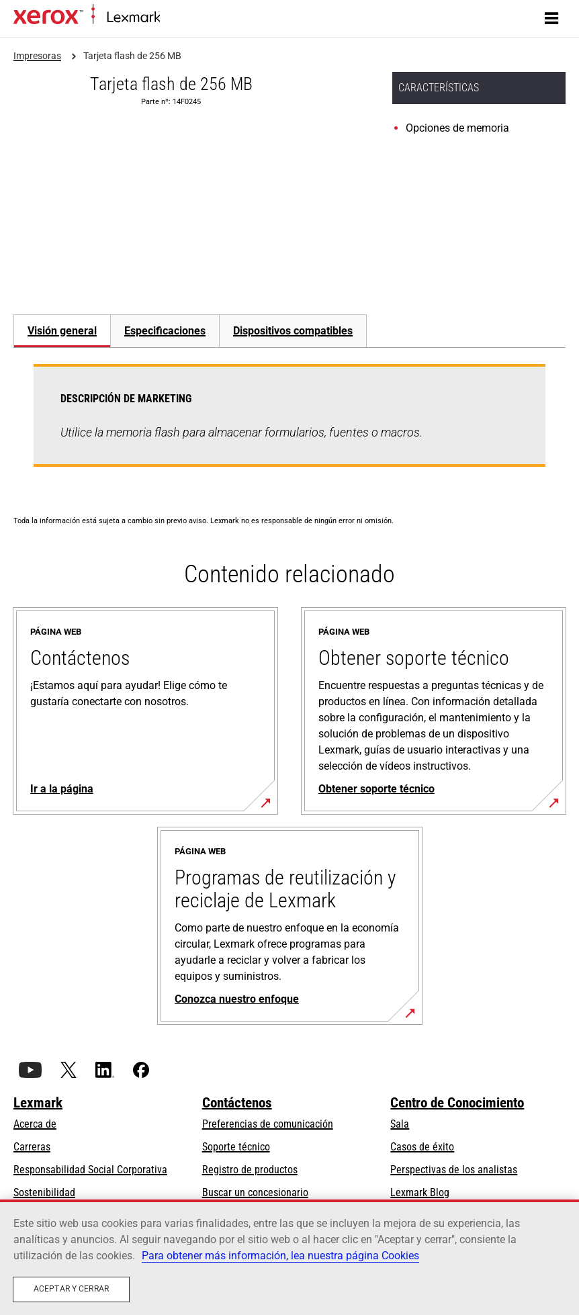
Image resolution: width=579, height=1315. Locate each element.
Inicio (169, 18)
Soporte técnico (236, 1146)
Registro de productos (250, 1169)
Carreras (31, 1146)
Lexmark (37, 1103)
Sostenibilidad (44, 1192)
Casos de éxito (422, 1146)
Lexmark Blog (419, 1192)
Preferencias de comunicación (267, 1124)
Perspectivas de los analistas (453, 1169)
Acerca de (34, 1124)
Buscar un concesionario (255, 1192)
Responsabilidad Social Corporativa (90, 1169)
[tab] (61, 330)
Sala (399, 1124)
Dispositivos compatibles (293, 330)
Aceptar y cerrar (71, 1289)
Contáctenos (237, 1103)
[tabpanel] (289, 423)
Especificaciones (165, 330)
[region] (289, 1257)
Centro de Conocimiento (457, 1103)
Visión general (62, 330)
